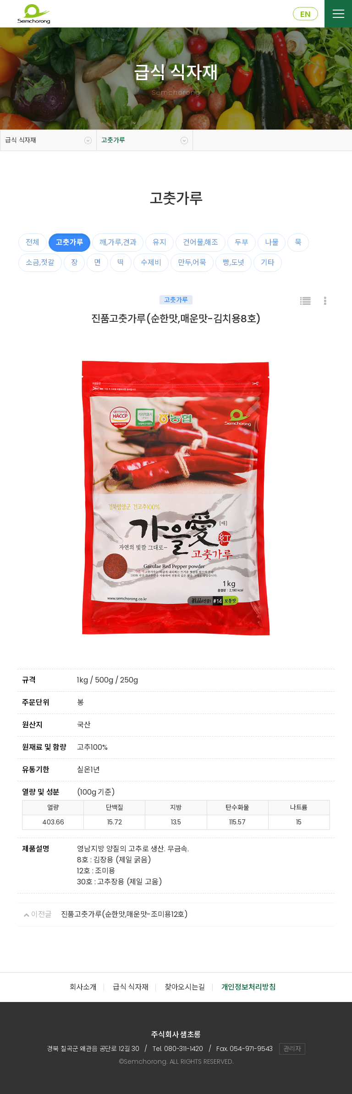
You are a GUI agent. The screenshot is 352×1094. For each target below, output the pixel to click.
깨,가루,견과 (117, 242)
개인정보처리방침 (248, 987)
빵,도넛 (233, 262)
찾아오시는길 (185, 987)
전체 (32, 242)
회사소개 (83, 987)
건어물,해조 (200, 242)
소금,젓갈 (40, 262)
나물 (272, 242)
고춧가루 (113, 140)
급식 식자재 (20, 140)
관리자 (292, 1048)
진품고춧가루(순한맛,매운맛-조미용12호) (124, 914)
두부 (241, 242)
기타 (268, 262)
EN (305, 14)
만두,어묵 (192, 262)
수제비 (151, 262)
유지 (159, 242)
